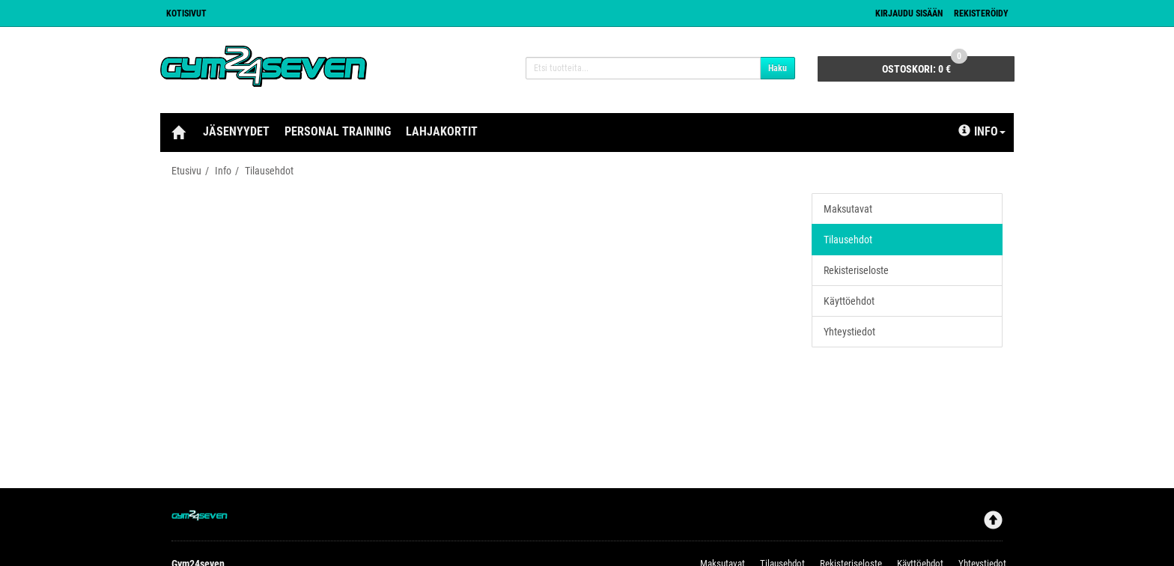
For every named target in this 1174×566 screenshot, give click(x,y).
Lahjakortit (442, 131)
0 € (924, 65)
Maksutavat (848, 209)
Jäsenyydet (236, 131)
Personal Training (338, 131)
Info (982, 131)
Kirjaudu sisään (909, 13)
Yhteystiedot (849, 332)
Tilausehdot (269, 171)
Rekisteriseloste (856, 270)
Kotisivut (186, 13)
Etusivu (186, 171)
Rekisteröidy (981, 13)
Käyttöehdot (849, 301)
